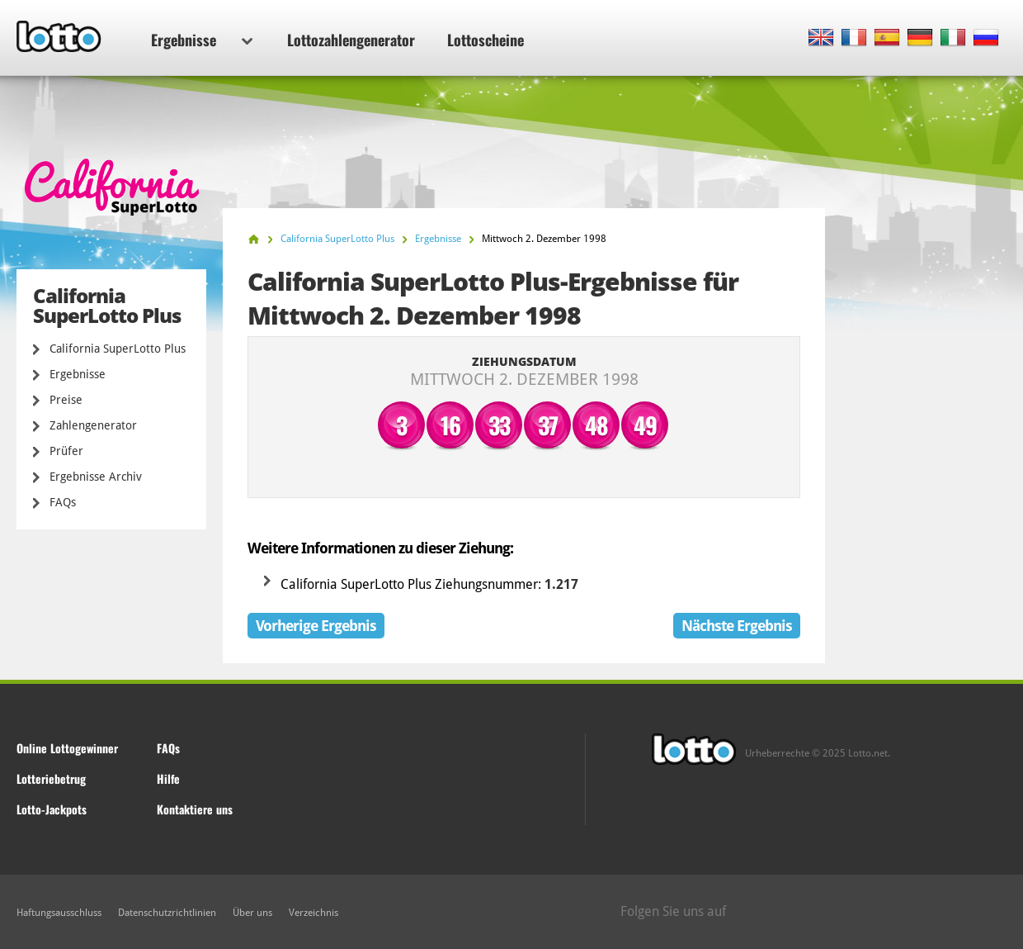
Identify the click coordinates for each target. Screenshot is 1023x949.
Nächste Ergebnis (736, 625)
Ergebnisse (201, 39)
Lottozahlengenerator (351, 39)
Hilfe (168, 778)
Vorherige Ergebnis (316, 625)
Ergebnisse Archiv (96, 476)
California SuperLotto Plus (118, 348)
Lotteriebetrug (51, 778)
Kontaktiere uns (195, 809)
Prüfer (66, 451)
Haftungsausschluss (58, 912)
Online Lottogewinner (67, 748)
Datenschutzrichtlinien (167, 912)
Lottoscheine (485, 39)
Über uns (252, 912)
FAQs (63, 502)
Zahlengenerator (93, 425)
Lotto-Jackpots (51, 809)
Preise (66, 399)
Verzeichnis (313, 912)
